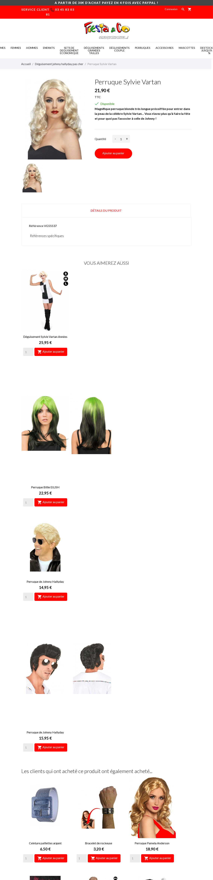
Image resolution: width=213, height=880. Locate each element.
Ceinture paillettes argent (45, 542)
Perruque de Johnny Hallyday (152, 336)
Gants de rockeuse (45, 636)
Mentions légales (119, 790)
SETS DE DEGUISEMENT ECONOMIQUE (69, 50)
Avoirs (157, 801)
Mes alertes (160, 818)
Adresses (159, 807)
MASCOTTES (187, 47)
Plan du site (116, 807)
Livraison (114, 785)
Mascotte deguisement (153, 857)
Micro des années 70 (152, 636)
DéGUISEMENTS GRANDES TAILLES (94, 50)
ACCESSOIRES (165, 47)
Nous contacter (118, 801)
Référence (36, 226)
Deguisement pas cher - (118, 857)
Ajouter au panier (113, 153)
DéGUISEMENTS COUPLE (119, 49)
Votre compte (166, 775)
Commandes (160, 796)
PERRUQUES (142, 47)
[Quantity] (28, 352)
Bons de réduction (164, 813)
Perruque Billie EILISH (98, 336)
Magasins (114, 813)
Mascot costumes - (57, 857)
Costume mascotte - (86, 857)
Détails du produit (106, 210)
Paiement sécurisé (120, 796)
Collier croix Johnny (45, 730)
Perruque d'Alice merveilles (98, 730)
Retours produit (162, 790)
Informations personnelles (168, 785)
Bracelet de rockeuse (98, 542)
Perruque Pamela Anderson (152, 542)
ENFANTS (49, 47)
